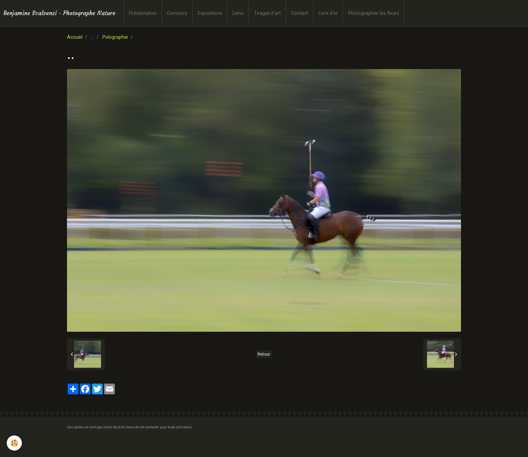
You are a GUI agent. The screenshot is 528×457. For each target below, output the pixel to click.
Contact (299, 13)
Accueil (74, 37)
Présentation (143, 13)
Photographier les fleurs (373, 13)
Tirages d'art (267, 13)
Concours (177, 13)
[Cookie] (14, 443)
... (92, 37)
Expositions (210, 13)
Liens (237, 13)
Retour (264, 354)
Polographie (115, 37)
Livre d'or (328, 13)
